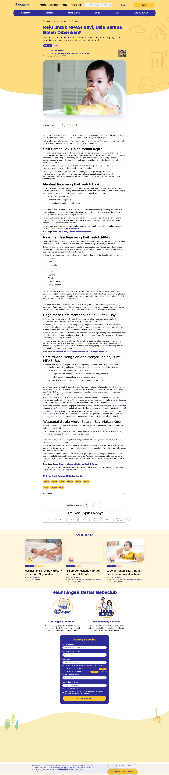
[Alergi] (48, 493)
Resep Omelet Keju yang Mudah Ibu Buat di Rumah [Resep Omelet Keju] (71, 438)
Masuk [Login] (125, 5)
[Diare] (107, 493)
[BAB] (72, 493)
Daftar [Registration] (144, 5)
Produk (37, 5)
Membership (52, 5)
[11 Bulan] (76, 455)
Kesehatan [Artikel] (48, 13)
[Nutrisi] (61, 460)
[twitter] (61, 125)
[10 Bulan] (68, 455)
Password (65, 633)
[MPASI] (46, 460)
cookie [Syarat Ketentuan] (76, 667)
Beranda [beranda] (46, 21)
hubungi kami (39, 770)
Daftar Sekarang (84, 672)
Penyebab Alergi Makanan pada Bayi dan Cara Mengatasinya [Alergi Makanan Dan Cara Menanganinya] (74, 334)
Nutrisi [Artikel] (99, 13)
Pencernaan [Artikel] (25, 13)
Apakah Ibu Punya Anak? (70, 645)
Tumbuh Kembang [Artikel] (74, 13)
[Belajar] (84, 493)
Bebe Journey (115, 392)
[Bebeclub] (23, 5)
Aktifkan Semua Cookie (122, 772)
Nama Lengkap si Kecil (69, 648)
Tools (65, 5)
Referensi (46, 467)
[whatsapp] (67, 125)
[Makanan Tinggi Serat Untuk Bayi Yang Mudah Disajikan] (84, 524)
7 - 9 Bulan (72, 21)
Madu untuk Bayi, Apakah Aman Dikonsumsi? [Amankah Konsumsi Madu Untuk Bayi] (69, 224)
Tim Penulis (57, 50)
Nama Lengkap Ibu (68, 618)
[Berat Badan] (95, 493)
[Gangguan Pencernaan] (119, 492)
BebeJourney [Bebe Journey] (51, 221)
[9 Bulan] (60, 455)
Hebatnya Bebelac (140, 13)
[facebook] (74, 125)
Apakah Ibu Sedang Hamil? (70, 642)
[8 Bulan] (53, 455)
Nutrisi (62, 21)
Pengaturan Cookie (122, 765)
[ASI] (60, 493)
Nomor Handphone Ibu (69, 625)
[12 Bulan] (83, 455)
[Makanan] (53, 460)
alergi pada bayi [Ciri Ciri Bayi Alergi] (48, 412)
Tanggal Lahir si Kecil (69, 656)
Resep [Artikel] (117, 13)
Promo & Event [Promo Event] (77, 5)
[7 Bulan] (46, 455)
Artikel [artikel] (54, 21)
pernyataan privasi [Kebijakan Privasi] (89, 665)
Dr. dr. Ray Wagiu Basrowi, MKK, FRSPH (69, 53)
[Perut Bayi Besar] (43, 524)
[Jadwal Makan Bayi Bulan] (125, 524)
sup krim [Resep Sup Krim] (116, 386)
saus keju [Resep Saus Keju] (106, 386)
